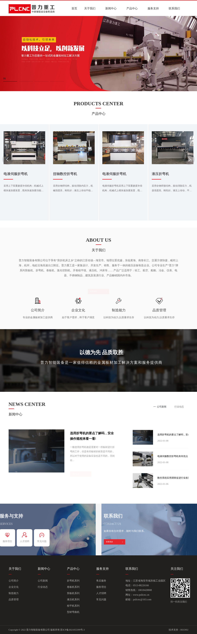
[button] (10, 79)
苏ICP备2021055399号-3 (72, 630)
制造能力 (14, 593)
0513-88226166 (141, 585)
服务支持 (153, 8)
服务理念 (101, 587)
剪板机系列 (73, 593)
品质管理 (14, 599)
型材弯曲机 (73, 612)
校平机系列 (73, 605)
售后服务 (101, 580)
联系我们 (174, 8)
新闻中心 (111, 8)
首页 (74, 8)
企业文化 (14, 587)
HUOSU (184, 630)
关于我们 (89, 8)
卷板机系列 (73, 587)
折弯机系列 (73, 580)
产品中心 (132, 8)
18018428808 (145, 590)
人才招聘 (101, 593)
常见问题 (101, 599)
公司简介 (14, 580)
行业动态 (43, 587)
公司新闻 (43, 580)
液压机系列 (73, 599)
